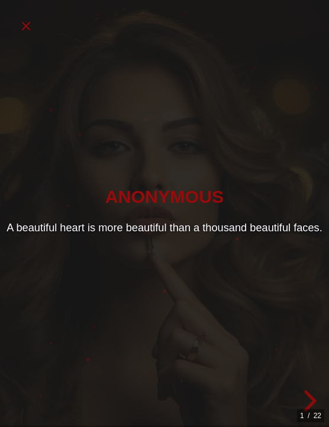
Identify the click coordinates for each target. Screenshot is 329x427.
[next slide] (308, 401)
